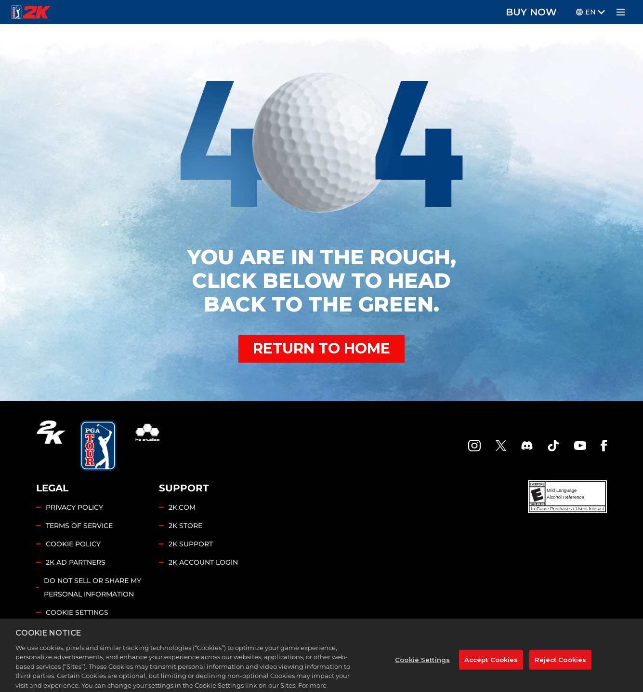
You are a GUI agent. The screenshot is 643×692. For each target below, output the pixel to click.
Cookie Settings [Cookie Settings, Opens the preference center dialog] (422, 673)
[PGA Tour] (99, 446)
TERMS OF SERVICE (79, 525)
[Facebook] (604, 445)
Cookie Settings (77, 612)
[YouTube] (580, 445)
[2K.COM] (51, 446)
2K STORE (185, 525)
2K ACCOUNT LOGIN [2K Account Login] (203, 562)
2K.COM (182, 507)
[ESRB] (567, 497)
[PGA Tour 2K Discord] (527, 445)
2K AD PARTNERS (75, 562)
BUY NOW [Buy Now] (531, 12)
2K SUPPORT (191, 544)
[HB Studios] (147, 446)
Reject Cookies (560, 673)
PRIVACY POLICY (74, 507)
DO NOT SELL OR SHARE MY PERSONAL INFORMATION (92, 587)
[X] (501, 445)
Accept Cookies (491, 673)
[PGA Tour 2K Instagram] (474, 445)
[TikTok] (553, 445)
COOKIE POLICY (73, 544)
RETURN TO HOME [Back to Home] (321, 348)
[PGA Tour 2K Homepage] (31, 12)
